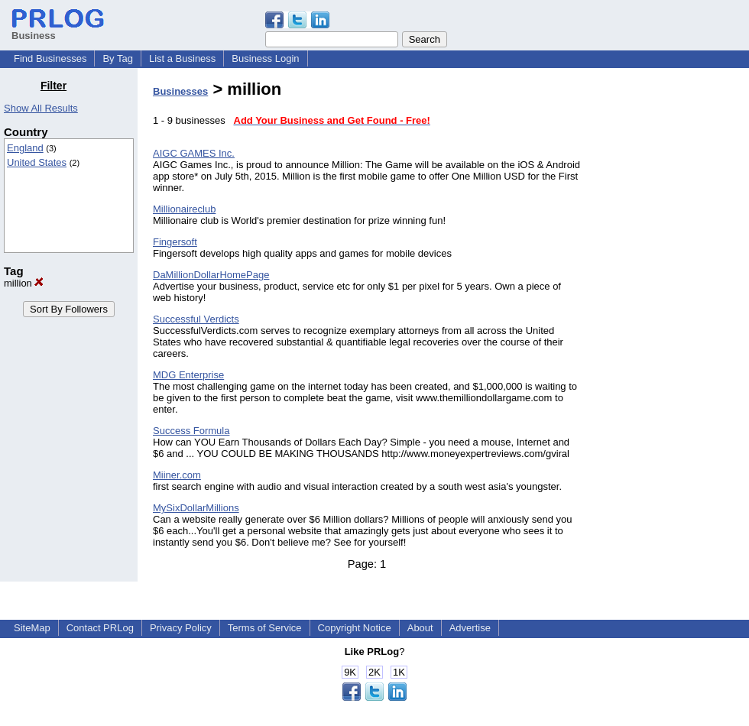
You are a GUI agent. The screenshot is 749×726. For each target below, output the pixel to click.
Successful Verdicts (196, 319)
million (24, 283)
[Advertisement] (671, 308)
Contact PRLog (100, 628)
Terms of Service (265, 628)
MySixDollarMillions (196, 508)
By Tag (117, 58)
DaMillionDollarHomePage (211, 274)
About (420, 628)
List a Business (182, 58)
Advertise (470, 628)
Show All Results (41, 108)
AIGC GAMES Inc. (194, 153)
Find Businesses (50, 58)
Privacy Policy (181, 628)
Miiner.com (177, 475)
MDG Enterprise (188, 375)
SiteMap (32, 628)
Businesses (180, 91)
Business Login (265, 58)
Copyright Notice (354, 628)
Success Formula (191, 430)
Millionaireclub (184, 209)
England (25, 148)
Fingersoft (175, 242)
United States (36, 162)
